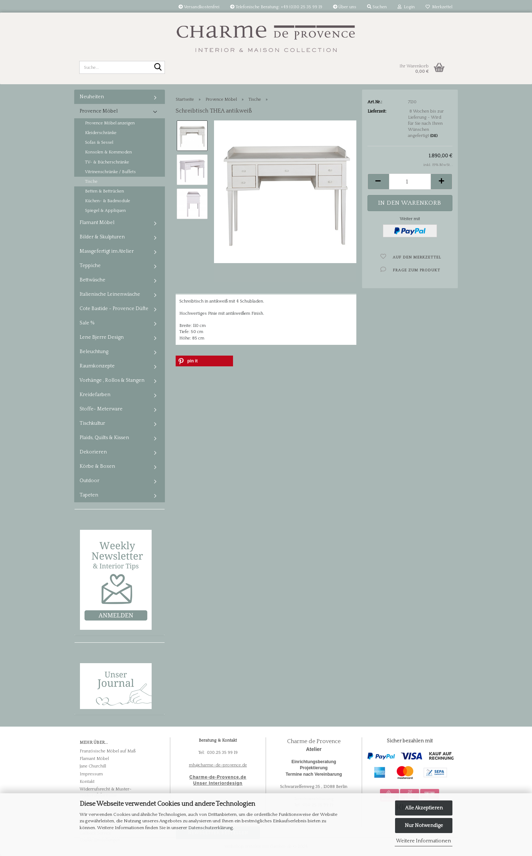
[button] (378, 181)
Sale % (87, 323)
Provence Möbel (99, 111)
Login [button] (406, 7)
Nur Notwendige (424, 825)
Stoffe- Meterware (101, 409)
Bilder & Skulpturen (102, 237)
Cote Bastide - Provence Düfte (114, 309)
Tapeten (89, 495)
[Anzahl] (410, 181)
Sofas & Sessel (99, 142)
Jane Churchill (93, 766)
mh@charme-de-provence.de (218, 765)
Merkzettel (439, 7)
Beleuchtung (94, 352)
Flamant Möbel (97, 222)
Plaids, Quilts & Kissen (104, 438)
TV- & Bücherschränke (107, 162)
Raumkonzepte (97, 366)
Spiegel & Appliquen (105, 210)
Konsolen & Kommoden (108, 152)
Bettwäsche (92, 280)
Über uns (344, 7)
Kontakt (87, 781)
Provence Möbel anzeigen (110, 123)
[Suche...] (158, 67)
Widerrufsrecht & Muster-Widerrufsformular (106, 792)
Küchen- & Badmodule (107, 201)
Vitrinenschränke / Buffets (110, 172)
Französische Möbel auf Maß (108, 751)
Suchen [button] (377, 7)
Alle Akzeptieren (424, 808)
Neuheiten (92, 97)
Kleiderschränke (101, 132)
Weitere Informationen (423, 841)
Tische (91, 181)
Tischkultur (92, 423)
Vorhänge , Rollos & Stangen (112, 380)
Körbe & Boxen (97, 466)
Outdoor (89, 481)
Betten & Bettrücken (104, 191)
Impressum (91, 774)
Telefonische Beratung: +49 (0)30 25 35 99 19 (276, 7)
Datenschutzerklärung (210, 827)
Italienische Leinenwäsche (110, 294)
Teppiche (90, 265)
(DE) (433, 136)
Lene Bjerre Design (102, 337)
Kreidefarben (95, 395)
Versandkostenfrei (199, 7)
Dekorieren (93, 452)
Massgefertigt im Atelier (107, 251)
